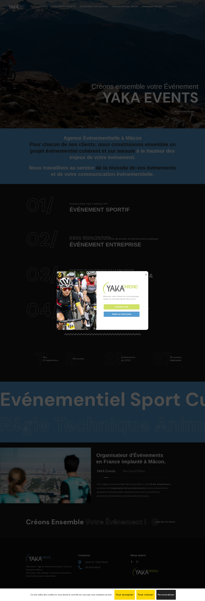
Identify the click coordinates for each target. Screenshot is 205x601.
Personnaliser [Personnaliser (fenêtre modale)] (166, 594)
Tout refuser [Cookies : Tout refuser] (145, 594)
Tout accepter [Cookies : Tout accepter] (125, 594)
